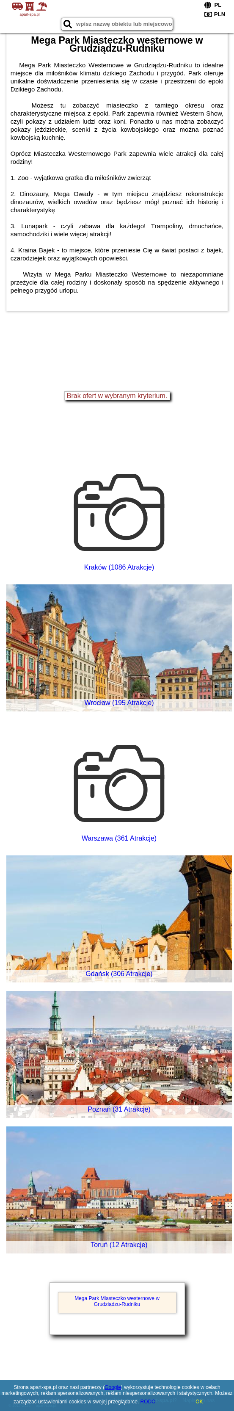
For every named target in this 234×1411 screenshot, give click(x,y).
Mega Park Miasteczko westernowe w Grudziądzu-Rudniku (117, 1301)
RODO (148, 1402)
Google (113, 1387)
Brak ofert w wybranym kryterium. (117, 395)
